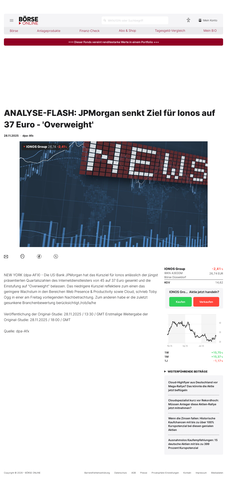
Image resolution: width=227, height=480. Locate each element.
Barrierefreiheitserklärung (97, 472)
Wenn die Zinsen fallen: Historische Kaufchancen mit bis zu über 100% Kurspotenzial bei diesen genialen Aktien (191, 424)
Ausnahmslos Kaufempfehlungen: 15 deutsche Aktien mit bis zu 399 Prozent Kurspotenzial (193, 443)
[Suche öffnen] (135, 20)
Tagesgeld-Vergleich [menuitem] (170, 30)
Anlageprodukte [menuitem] (48, 31)
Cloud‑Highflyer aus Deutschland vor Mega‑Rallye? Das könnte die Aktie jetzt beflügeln (193, 386)
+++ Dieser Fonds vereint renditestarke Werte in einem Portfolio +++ (113, 42)
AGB (133, 472)
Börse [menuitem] (14, 31)
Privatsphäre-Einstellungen (165, 472)
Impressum (201, 472)
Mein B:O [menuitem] (210, 30)
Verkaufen (206, 301)
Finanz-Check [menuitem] (89, 31)
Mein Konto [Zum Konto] (207, 20)
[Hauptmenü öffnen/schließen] (11, 20)
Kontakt (187, 472)
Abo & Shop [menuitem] (127, 30)
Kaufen (180, 301)
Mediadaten (217, 472)
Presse (143, 472)
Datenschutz (120, 472)
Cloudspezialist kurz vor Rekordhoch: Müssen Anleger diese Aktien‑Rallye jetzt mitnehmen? (193, 404)
